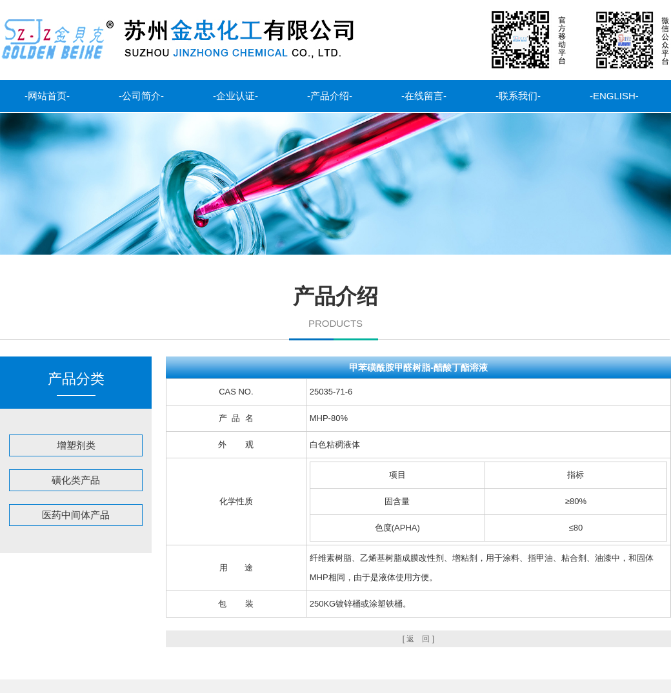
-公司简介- (141, 95)
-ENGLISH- (614, 95)
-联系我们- (518, 95)
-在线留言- (423, 95)
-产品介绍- (329, 95)
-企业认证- (235, 95)
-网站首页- (47, 95)
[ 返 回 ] (418, 638)
